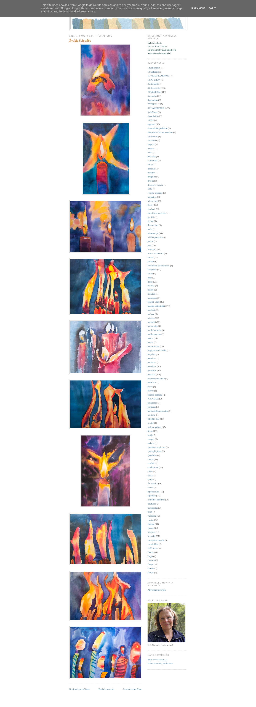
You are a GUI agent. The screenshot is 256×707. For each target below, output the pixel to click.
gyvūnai (151, 209)
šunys (150, 479)
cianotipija (152, 160)
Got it (212, 8)
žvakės (151, 568)
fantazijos (152, 197)
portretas (152, 406)
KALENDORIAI (156, 253)
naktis (150, 338)
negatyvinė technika (157, 350)
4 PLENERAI (154, 92)
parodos (151, 358)
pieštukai (152, 382)
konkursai (152, 269)
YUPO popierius (155, 237)
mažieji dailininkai (156, 306)
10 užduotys (153, 71)
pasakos (151, 362)
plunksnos (152, 402)
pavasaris (152, 370)
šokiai (150, 475)
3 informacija (154, 88)
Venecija (152, 536)
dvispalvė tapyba (155, 184)
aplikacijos (153, 136)
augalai (151, 144)
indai (150, 229)
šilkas (150, 471)
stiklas (150, 459)
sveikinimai (153, 467)
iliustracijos (153, 225)
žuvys (150, 564)
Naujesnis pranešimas (79, 689)
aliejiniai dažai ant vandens (160, 132)
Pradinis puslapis (106, 689)
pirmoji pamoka (155, 394)
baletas (151, 148)
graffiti (151, 217)
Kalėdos (151, 249)
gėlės (150, 205)
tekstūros (152, 503)
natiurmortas (153, 346)
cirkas (150, 164)
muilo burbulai (154, 330)
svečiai (151, 463)
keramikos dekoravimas (159, 265)
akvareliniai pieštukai (157, 128)
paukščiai (152, 366)
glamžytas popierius (157, 213)
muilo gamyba (154, 334)
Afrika (151, 120)
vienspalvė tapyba (156, 540)
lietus (150, 281)
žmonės (151, 560)
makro (150, 289)
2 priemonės (153, 84)
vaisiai (151, 520)
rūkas (150, 431)
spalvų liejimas (154, 451)
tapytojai (152, 495)
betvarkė (152, 156)
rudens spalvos (154, 427)
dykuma (151, 172)
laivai (150, 273)
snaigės (151, 439)
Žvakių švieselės (80, 40)
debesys (151, 168)
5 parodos (152, 96)
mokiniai (152, 322)
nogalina (152, 354)
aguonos (151, 124)
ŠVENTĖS (153, 483)
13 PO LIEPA (154, 79)
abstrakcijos (153, 116)
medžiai (151, 310)
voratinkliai (153, 544)
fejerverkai (153, 201)
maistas (151, 285)
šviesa (150, 487)
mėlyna (151, 314)
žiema (150, 552)
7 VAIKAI (152, 104)
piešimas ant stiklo (156, 378)
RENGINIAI (153, 419)
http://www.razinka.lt (157, 659)
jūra (149, 245)
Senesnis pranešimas (132, 689)
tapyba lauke (153, 491)
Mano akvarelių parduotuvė (160, 663)
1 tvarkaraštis (154, 67)
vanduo (151, 524)
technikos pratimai (156, 499)
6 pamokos (153, 100)
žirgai (150, 556)
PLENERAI (153, 398)
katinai (151, 261)
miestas (151, 318)
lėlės (150, 277)
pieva (150, 386)
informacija (153, 233)
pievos (151, 390)
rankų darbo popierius (158, 411)
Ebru (150, 188)
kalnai (150, 257)
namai (150, 342)
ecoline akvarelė (155, 192)
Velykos (151, 532)
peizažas (151, 374)
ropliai (151, 423)
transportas (153, 507)
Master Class (154, 301)
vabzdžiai (152, 515)
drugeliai (152, 176)
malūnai (151, 293)
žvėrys (151, 572)
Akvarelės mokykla (157, 589)
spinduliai (152, 455)
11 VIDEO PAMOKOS (158, 75)
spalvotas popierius (156, 447)
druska (151, 180)
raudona (151, 414)
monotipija (153, 326)
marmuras (152, 298)
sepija (150, 435)
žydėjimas (152, 548)
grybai (150, 221)
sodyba (151, 443)
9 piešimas (152, 112)
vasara (150, 528)
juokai (150, 241)
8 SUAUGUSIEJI (156, 108)
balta (150, 152)
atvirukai (152, 140)
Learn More (198, 8)
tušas (150, 511)
